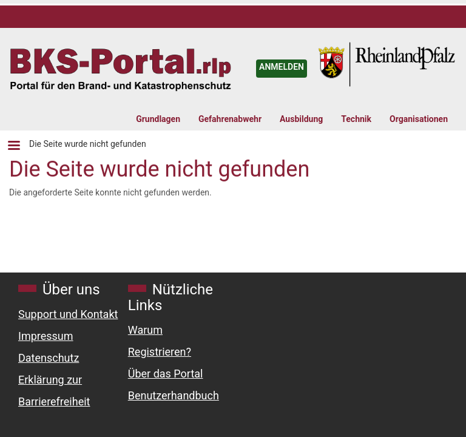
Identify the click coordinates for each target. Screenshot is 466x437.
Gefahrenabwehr (230, 119)
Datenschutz (48, 357)
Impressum (45, 336)
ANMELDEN (281, 67)
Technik (356, 119)
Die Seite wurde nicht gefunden (87, 144)
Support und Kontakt (68, 314)
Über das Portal (165, 373)
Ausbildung (301, 119)
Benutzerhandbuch (173, 395)
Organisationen (419, 119)
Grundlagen (158, 119)
